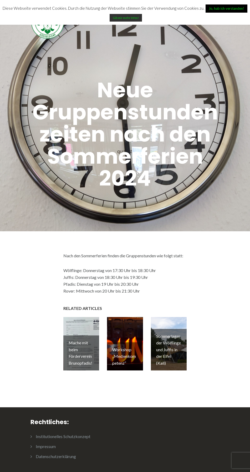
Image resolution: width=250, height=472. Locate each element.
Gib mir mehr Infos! (126, 17)
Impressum (46, 446)
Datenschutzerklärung (56, 456)
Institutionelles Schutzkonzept (63, 436)
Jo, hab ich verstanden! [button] (226, 8)
